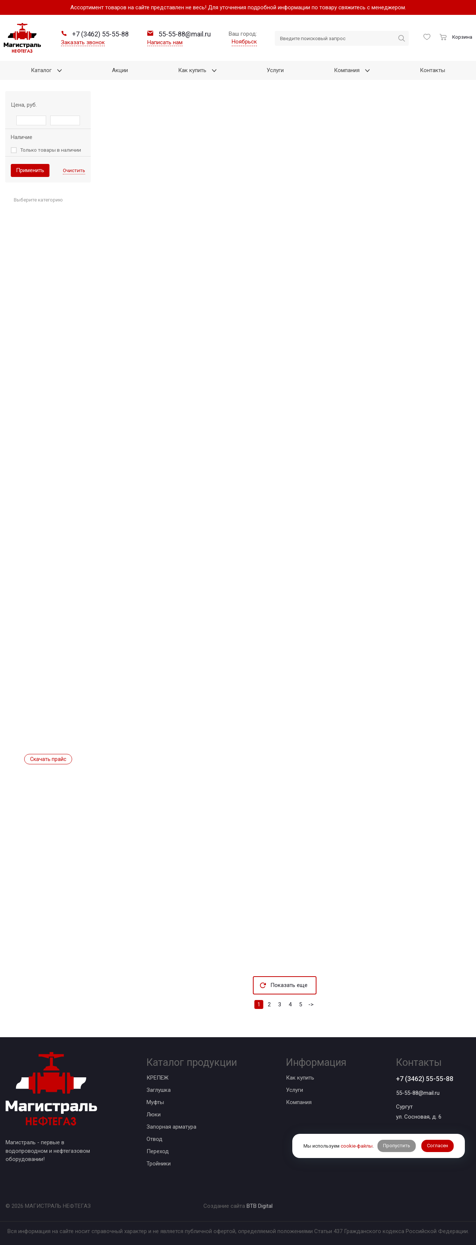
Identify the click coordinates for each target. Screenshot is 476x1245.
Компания (299, 1102)
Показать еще (289, 985)
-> (310, 1004)
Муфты (155, 1102)
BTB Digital (260, 1206)
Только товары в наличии (50, 150)
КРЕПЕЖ (157, 1077)
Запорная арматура (171, 1126)
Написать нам (165, 42)
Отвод (155, 1139)
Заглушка (159, 1090)
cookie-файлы (357, 1146)
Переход (158, 1151)
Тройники (159, 1163)
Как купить (300, 1077)
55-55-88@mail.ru (418, 1093)
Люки (154, 1114)
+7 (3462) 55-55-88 (424, 1079)
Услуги (294, 1090)
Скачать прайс (48, 759)
